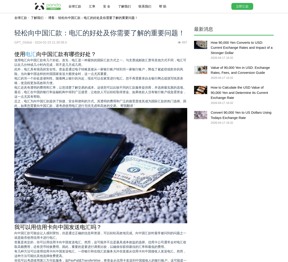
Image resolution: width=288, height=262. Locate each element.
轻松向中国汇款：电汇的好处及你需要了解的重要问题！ (98, 18)
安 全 (106, 6)
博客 (51, 18)
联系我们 (145, 6)
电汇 (30, 54)
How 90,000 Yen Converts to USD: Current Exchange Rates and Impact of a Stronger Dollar (242, 48)
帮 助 (162, 6)
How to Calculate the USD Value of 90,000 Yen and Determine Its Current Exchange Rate (239, 92)
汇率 (92, 6)
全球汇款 (74, 6)
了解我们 (124, 6)
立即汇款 (242, 6)
